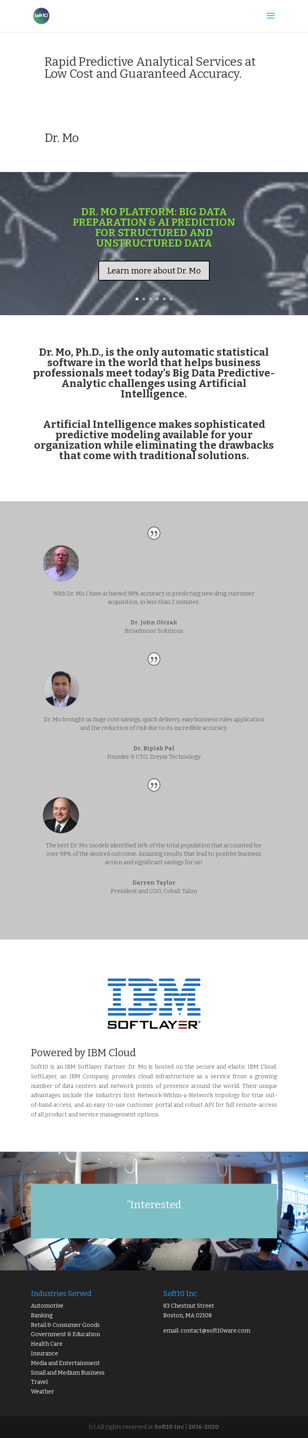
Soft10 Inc (169, 1427)
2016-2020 (203, 1427)
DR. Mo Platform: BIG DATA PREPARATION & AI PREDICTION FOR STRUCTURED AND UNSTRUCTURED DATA (154, 227)
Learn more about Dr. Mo (154, 270)
